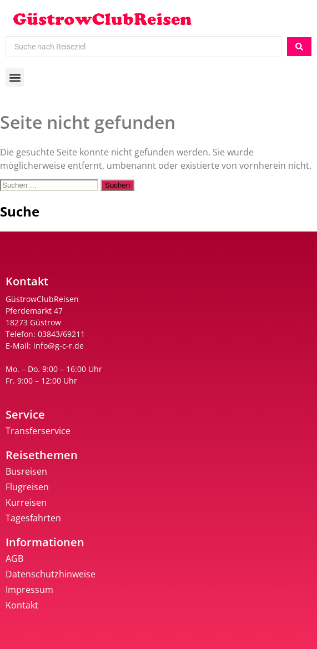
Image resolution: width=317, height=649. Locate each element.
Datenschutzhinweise (50, 574)
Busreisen (26, 471)
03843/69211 (61, 334)
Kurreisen (26, 502)
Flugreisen (27, 487)
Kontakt (22, 605)
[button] (15, 77)
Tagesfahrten (33, 518)
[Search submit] (299, 46)
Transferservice (38, 431)
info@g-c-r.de (58, 345)
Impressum (29, 589)
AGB (14, 558)
